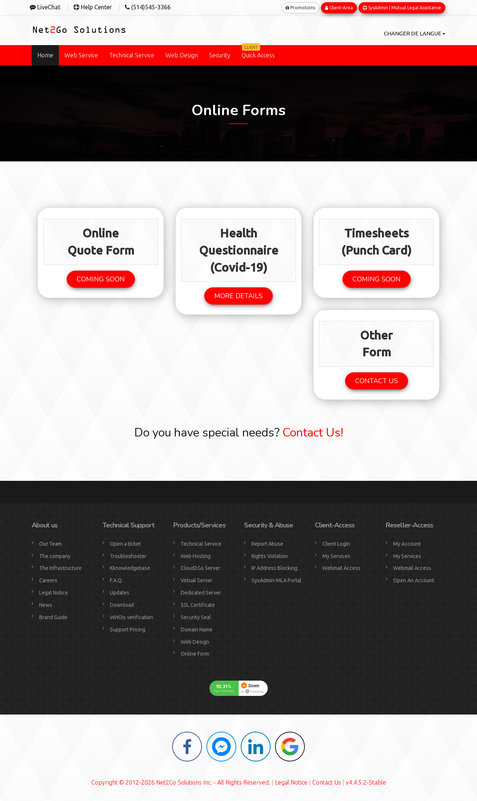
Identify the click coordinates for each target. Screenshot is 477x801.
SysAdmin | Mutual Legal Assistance (402, 7)
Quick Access (258, 52)
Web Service (81, 55)
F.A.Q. (116, 580)
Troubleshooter (128, 556)
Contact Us (326, 782)
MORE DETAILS (238, 295)
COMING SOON (101, 278)
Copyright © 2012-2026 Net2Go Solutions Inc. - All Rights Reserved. (180, 782)
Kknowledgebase (130, 568)
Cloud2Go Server (200, 568)
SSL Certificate (198, 605)
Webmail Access (341, 568)
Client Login (336, 543)
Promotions (300, 7)
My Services (336, 556)
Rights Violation (270, 556)
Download (122, 605)
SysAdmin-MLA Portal (276, 580)
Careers (48, 580)
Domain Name (196, 629)
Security (219, 55)
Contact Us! (311, 432)
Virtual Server (196, 580)
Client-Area (339, 7)
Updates (119, 592)
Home (45, 55)
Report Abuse (267, 543)
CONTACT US (376, 380)
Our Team (50, 543)
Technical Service (131, 55)
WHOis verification (131, 617)
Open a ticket (125, 543)
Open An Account (413, 580)
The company (54, 556)
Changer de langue (412, 33)
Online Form (195, 654)
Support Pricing (127, 629)
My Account (407, 543)
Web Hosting (196, 556)
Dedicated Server (201, 592)
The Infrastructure (60, 568)
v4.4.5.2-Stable (366, 782)
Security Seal (196, 617)
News (45, 605)
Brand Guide (53, 617)
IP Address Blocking (274, 568)
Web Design (181, 55)
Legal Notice (53, 592)
